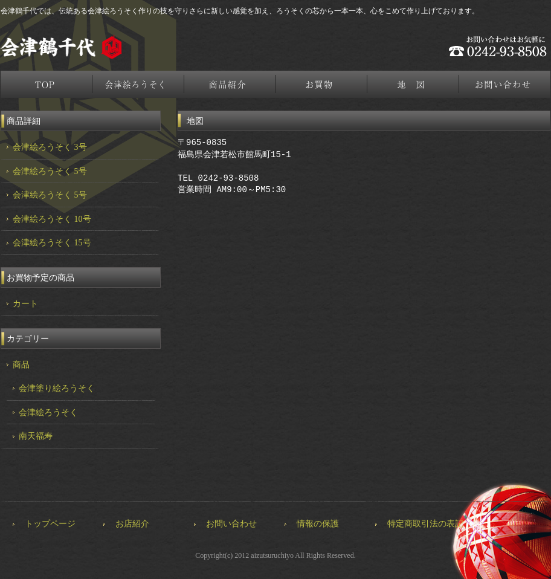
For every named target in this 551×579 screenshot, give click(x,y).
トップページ (46, 84)
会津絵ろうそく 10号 (52, 219)
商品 (21, 364)
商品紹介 (230, 84)
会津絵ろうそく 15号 (52, 242)
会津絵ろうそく (138, 84)
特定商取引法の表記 (425, 523)
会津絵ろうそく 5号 (50, 171)
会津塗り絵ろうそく (57, 388)
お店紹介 (132, 523)
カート (25, 303)
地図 (414, 84)
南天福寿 (36, 436)
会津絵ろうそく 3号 (50, 147)
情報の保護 (318, 523)
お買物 (322, 84)
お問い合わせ (231, 523)
